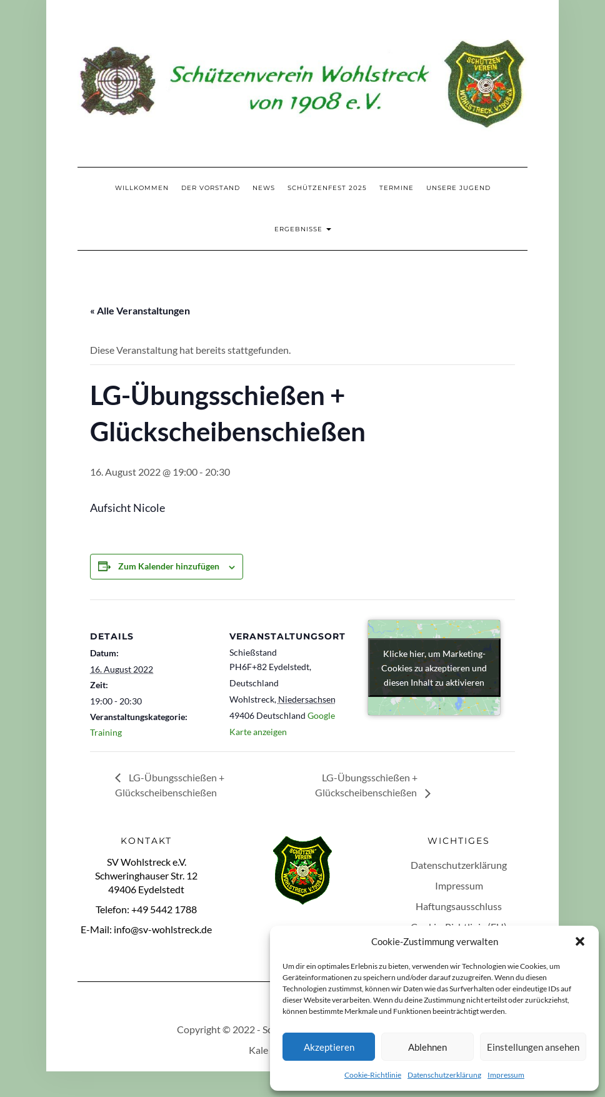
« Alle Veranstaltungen (140, 310)
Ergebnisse (302, 229)
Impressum (506, 1074)
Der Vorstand (210, 188)
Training (106, 732)
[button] (580, 941)
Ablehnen (427, 1047)
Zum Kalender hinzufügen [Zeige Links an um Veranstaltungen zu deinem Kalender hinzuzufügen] (168, 566)
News (263, 188)
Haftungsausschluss (459, 906)
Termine (396, 188)
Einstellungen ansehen (533, 1047)
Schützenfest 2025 (327, 188)
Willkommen (142, 188)
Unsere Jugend (458, 188)
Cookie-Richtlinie (372, 1074)
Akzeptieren (329, 1047)
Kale (258, 1050)
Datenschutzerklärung (444, 1074)
